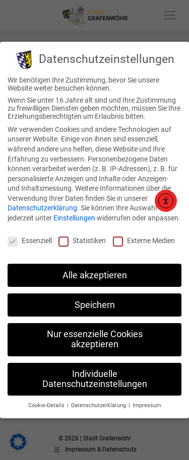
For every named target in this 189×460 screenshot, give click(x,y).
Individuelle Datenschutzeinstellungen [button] (94, 379)
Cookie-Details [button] (47, 405)
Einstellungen (74, 218)
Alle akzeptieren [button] (94, 275)
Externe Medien (144, 241)
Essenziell (30, 241)
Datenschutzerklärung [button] (99, 405)
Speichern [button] (95, 305)
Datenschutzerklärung (42, 208)
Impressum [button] (147, 405)
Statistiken (82, 241)
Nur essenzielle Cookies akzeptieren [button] (95, 339)
